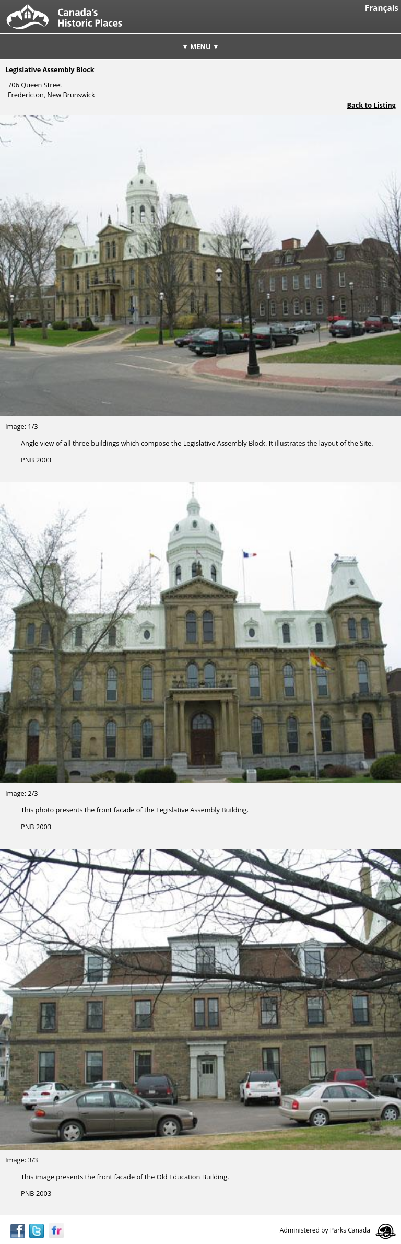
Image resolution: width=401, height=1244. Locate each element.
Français (381, 8)
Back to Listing (371, 105)
